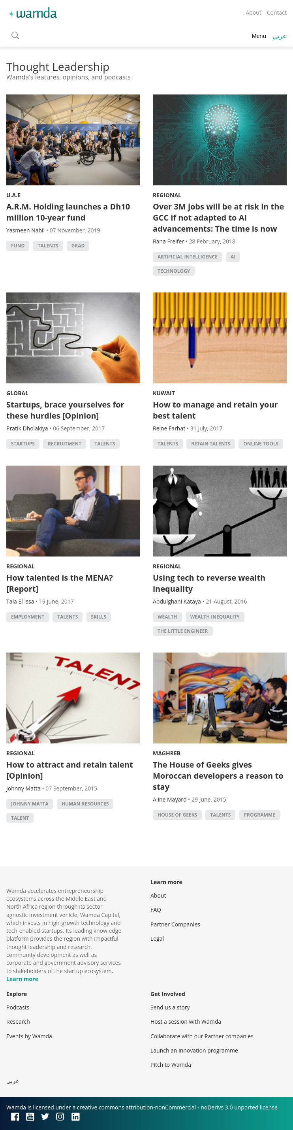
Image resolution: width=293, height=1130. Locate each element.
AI (233, 256)
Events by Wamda (29, 1036)
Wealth (167, 616)
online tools (260, 443)
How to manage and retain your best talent (215, 410)
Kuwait (164, 393)
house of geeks (177, 814)
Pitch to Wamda (170, 1064)
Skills (99, 616)
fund (17, 245)
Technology (174, 271)
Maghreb (166, 753)
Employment (27, 616)
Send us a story (170, 1007)
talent (20, 818)
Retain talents (210, 443)
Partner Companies (175, 924)
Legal (157, 938)
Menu (259, 36)
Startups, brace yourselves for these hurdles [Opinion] (65, 410)
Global (17, 393)
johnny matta (30, 803)
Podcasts (17, 1007)
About (253, 12)
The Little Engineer (183, 631)
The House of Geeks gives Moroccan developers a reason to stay (218, 775)
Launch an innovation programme (194, 1050)
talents (48, 245)
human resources (85, 803)
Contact (277, 12)
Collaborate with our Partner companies (202, 1036)
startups (23, 443)
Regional (167, 195)
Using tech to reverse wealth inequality (209, 583)
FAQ (155, 909)
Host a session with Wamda (185, 1021)
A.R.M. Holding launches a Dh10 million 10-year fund (68, 212)
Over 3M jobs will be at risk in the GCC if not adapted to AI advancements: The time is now (218, 217)
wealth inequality (215, 616)
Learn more (22, 979)
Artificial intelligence (188, 256)
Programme (259, 814)
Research (18, 1021)
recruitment (64, 443)
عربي (279, 36)
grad (78, 245)
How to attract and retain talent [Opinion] (69, 770)
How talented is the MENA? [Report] (59, 583)
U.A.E (13, 195)
